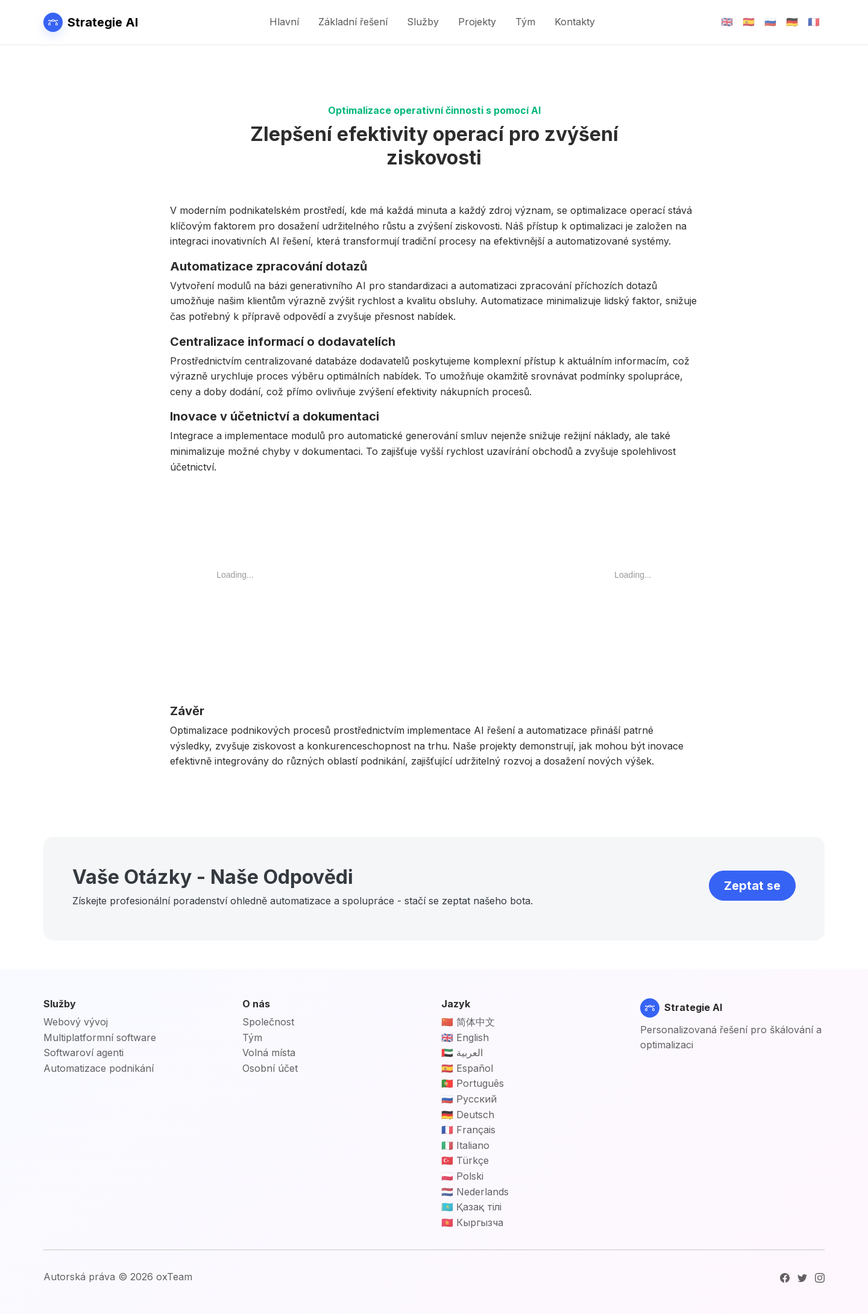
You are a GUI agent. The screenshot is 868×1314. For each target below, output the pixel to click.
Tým (525, 22)
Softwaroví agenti (83, 1053)
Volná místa (268, 1053)
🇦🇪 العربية (462, 1053)
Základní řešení (353, 22)
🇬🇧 (727, 22)
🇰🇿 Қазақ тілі (471, 1207)
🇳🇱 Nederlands (475, 1192)
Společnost (268, 1022)
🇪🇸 (749, 22)
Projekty (477, 22)
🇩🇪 (792, 22)
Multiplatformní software (99, 1037)
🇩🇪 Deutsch (467, 1115)
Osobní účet (270, 1068)
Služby (423, 22)
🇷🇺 (770, 22)
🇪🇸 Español (467, 1068)
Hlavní (284, 22)
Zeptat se (752, 885)
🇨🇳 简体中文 (468, 1022)
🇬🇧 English (465, 1037)
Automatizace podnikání (98, 1068)
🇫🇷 (814, 22)
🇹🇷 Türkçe (465, 1160)
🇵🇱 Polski (462, 1176)
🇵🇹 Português (472, 1083)
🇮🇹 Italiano (465, 1145)
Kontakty (575, 22)
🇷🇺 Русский (469, 1099)
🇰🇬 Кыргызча (472, 1222)
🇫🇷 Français (468, 1130)
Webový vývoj (75, 1022)
